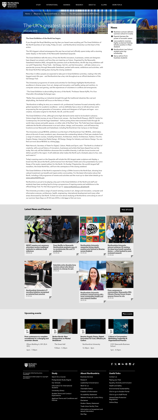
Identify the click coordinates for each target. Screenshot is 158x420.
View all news (127, 210)
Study (54, 373)
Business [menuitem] (66, 5)
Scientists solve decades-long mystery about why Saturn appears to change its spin (64, 266)
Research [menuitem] (79, 5)
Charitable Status (87, 388)
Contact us (113, 376)
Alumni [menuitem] (104, 5)
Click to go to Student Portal (119, 391)
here (57, 142)
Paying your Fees (115, 379)
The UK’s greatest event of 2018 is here (84, 14)
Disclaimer (84, 400)
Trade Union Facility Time (89, 406)
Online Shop (113, 402)
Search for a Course (58, 376)
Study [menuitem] (38, 5)
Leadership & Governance (90, 382)
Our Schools (56, 382)
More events (127, 313)
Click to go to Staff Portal (118, 394)
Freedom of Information (89, 391)
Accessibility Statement (89, 394)
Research (84, 379)
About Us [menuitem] (92, 5)
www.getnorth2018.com (35, 178)
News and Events (50, 14)
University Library (58, 390)
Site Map (84, 414)
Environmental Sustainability (119, 388)
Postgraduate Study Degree (61, 379)
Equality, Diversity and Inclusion (120, 382)
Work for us (85, 385)
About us (37, 14)
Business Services (87, 376)
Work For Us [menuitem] (117, 5)
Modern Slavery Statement (90, 403)
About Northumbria (90, 373)
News (63, 14)
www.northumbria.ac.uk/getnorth (76, 187)
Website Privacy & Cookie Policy (92, 397)
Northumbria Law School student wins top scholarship (123, 51)
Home (27, 14)
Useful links (115, 373)
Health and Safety (115, 385)
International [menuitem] (52, 5)
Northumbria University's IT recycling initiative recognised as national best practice (37, 292)
